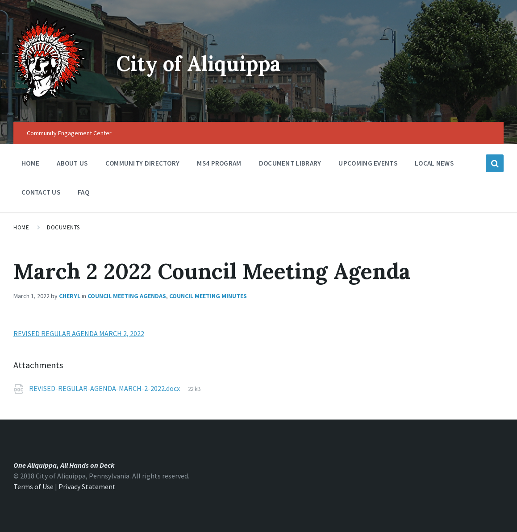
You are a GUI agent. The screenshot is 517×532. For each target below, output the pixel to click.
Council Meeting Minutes (208, 296)
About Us (72, 165)
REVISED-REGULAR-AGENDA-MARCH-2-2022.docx (105, 388)
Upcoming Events (367, 165)
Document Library (290, 165)
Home (30, 163)
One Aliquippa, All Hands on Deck (63, 465)
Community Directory (142, 165)
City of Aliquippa (203, 63)
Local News (434, 163)
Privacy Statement (87, 486)
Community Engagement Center (69, 133)
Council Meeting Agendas (127, 296)
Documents (63, 227)
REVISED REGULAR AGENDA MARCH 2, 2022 (78, 333)
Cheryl (69, 296)
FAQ (83, 192)
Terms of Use (33, 486)
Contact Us (40, 192)
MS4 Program (219, 163)
